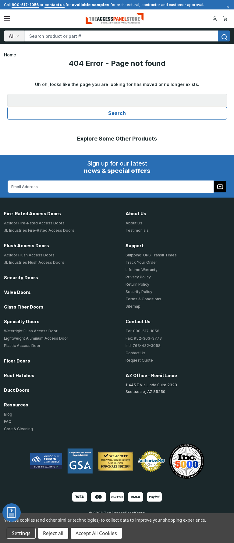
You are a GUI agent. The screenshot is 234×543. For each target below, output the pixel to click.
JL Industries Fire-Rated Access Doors (39, 230)
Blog (8, 414)
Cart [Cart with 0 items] (225, 19)
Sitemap (133, 306)
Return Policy (137, 284)
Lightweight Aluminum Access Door (36, 338)
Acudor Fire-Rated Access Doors (34, 223)
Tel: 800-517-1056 (142, 331)
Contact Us (135, 353)
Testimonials (137, 230)
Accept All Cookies (96, 533)
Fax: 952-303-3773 (144, 338)
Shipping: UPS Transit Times (151, 255)
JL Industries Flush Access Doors (34, 262)
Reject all (53, 533)
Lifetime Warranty (142, 269)
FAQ (8, 421)
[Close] (227, 6)
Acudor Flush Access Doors (29, 255)
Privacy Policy (138, 277)
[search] (224, 35)
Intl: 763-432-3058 (143, 345)
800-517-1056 (25, 4)
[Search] (14, 35)
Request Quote (139, 360)
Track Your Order (141, 262)
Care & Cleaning (18, 429)
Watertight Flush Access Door (31, 331)
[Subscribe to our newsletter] (220, 186)
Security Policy (139, 291)
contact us (54, 4)
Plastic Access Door (22, 345)
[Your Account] (215, 19)
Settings (21, 533)
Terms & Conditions (143, 299)
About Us (134, 223)
